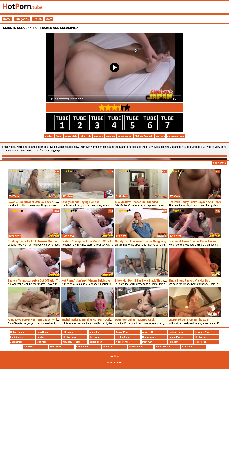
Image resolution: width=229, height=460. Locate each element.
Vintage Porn (83, 346)
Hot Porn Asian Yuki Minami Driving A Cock (89, 280)
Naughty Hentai (71, 341)
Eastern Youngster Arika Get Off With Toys (88, 241)
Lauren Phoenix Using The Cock (189, 319)
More (49, 19)
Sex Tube (28, 346)
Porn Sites (42, 332)
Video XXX (108, 346)
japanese (110, 136)
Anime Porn (122, 332)
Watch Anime (136, 346)
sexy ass (160, 136)
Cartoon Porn (176, 332)
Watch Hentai (162, 346)
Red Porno (200, 341)
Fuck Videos (16, 337)
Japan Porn (16, 341)
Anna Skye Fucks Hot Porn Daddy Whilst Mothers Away (43, 319)
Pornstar (173, 341)
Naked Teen (95, 341)
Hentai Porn (69, 337)
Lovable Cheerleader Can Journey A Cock (34, 202)
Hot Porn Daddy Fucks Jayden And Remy (195, 202)
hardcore (98, 136)
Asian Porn (95, 332)
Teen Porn (55, 346)
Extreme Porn (202, 332)
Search (37, 19)
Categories (22, 19)
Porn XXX (147, 341)
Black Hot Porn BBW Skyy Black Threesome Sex (146, 280)
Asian (59, 136)
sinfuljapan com (175, 136)
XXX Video (187, 346)
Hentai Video (149, 337)
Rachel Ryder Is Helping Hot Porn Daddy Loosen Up (94, 319)
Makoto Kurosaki (144, 136)
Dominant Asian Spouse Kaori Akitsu (192, 241)
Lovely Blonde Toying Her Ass (80, 202)
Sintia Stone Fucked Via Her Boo (189, 280)
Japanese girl (125, 136)
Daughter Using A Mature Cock (135, 319)
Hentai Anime (123, 337)
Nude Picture (123, 341)
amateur (49, 136)
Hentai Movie (176, 337)
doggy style (71, 136)
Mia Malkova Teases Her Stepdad (136, 202)
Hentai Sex (201, 337)
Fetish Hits (85, 136)
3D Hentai (68, 332)
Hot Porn (94, 337)
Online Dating (17, 332)
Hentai (40, 337)
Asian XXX (147, 332)
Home (7, 19)
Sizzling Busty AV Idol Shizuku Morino (32, 241)
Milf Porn (41, 341)
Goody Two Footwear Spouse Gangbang (140, 241)
